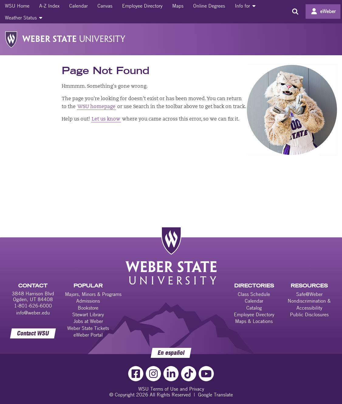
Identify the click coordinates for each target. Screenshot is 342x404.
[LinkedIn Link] (171, 373)
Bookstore (88, 308)
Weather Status (23, 18)
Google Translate (215, 395)
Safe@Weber (309, 294)
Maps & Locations (254, 321)
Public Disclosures (309, 314)
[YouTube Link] (206, 373)
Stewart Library (88, 314)
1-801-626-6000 (33, 306)
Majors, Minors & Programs (93, 294)
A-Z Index (49, 6)
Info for (245, 6)
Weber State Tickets (88, 328)
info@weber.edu (33, 313)
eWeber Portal (88, 335)
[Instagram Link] (153, 373)
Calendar (78, 6)
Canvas (104, 6)
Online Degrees (209, 6)
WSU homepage (96, 106)
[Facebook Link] (135, 373)
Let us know (106, 119)
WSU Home (17, 6)
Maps (177, 6)
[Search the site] (295, 11)
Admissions (88, 301)
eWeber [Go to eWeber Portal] (328, 11)
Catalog (254, 308)
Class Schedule (254, 294)
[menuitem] (17, 6)
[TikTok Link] (188, 373)
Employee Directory (142, 6)
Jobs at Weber (88, 321)
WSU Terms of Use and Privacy (171, 389)
